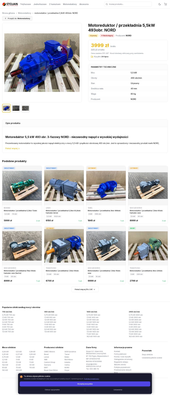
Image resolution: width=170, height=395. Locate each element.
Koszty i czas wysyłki (122, 357)
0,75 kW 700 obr (8, 315)
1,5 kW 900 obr (50, 320)
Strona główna (8, 13)
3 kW (18, 360)
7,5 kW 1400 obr (93, 332)
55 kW (4, 368)
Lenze (46, 357)
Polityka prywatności (122, 367)
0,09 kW (5, 352)
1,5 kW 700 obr (8, 320)
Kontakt (117, 351)
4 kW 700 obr (7, 327)
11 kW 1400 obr (92, 334)
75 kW (18, 368)
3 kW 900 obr (49, 324)
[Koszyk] (165, 4)
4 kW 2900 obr (134, 327)
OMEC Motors (49, 352)
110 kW (32, 368)
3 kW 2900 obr (134, 324)
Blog (116, 373)
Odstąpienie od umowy (123, 359)
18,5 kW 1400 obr (93, 336)
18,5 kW (5, 365)
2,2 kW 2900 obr (135, 322)
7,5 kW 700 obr (8, 332)
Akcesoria (84, 4)
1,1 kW (18, 357)
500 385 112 (94, 369)
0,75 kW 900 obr (50, 315)
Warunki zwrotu (120, 365)
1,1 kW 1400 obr (92, 317)
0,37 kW (19, 354)
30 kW (31, 365)
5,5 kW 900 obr (50, 329)
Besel (46, 354)
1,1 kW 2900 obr (135, 317)
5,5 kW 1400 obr (93, 329)
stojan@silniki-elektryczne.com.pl (93, 365)
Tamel (67, 354)
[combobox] (128, 4)
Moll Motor (69, 360)
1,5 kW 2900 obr (135, 320)
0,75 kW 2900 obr (136, 315)
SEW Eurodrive (70, 352)
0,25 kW (5, 354)
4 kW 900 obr (49, 327)
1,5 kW (31, 357)
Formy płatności (120, 354)
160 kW (5, 370)
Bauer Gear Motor (51, 370)
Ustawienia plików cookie (152, 358)
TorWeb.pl (103, 390)
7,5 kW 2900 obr (135, 332)
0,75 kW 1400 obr (93, 315)
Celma (67, 365)
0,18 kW (32, 352)
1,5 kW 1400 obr (93, 320)
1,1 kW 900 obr (50, 317)
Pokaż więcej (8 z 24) (85, 289)
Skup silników (147, 355)
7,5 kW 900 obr (50, 332)
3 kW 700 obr (7, 324)
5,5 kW (4, 362)
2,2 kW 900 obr (50, 322)
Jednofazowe (39, 4)
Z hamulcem (54, 4)
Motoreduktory (70, 4)
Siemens (47, 365)
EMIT (46, 368)
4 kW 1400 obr (92, 327)
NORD (67, 368)
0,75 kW (5, 357)
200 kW (19, 370)
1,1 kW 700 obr (7, 317)
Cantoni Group (49, 362)
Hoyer (67, 370)
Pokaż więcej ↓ (12, 148)
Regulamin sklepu (121, 362)
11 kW (31, 362)
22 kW (18, 365)
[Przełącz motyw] (159, 4)
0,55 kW (32, 354)
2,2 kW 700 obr (8, 322)
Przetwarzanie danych (122, 370)
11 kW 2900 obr (135, 334)
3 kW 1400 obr (92, 324)
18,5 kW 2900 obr (135, 336)
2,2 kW (4, 360)
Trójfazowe (25, 4)
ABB (45, 360)
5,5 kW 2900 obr (135, 329)
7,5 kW (18, 362)
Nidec (67, 357)
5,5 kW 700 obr (8, 329)
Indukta (67, 362)
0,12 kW (19, 352)
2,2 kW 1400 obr (93, 322)
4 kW (31, 360)
